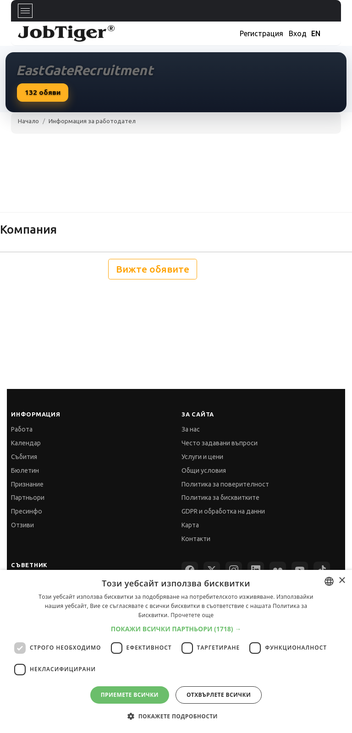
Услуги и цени (202, 456)
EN (315, 33)
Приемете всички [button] (130, 695)
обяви (42, 92)
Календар (26, 443)
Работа (22, 429)
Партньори (27, 497)
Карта (190, 525)
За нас (191, 429)
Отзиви (22, 525)
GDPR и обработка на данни (223, 511)
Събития (24, 456)
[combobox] (329, 581)
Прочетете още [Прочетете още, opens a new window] (192, 615)
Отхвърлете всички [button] (219, 695)
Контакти (196, 538)
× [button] (341, 580)
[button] (176, 629)
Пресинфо (26, 511)
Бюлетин (25, 470)
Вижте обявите (152, 269)
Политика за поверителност (225, 484)
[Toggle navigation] (25, 11)
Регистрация (261, 33)
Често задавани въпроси (220, 443)
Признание (27, 484)
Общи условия (204, 470)
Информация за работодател (92, 121)
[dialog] (176, 651)
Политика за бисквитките (220, 497)
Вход (298, 33)
